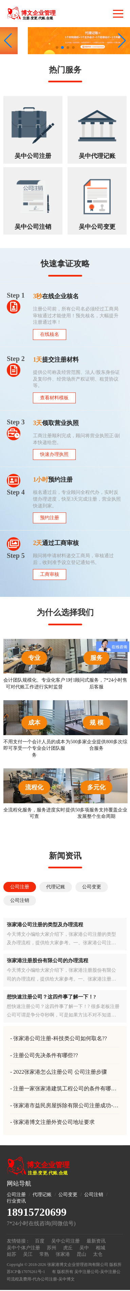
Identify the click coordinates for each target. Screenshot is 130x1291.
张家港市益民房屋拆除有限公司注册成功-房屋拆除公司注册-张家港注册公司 (64, 1106)
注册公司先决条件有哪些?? (45, 1055)
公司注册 (16, 1194)
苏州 (51, 1247)
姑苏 (11, 1254)
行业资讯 (16, 1201)
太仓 (98, 1254)
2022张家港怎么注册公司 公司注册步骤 (60, 1072)
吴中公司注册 (65, 1241)
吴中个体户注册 (23, 1247)
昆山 (81, 1254)
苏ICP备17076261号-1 (26, 1271)
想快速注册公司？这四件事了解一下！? (51, 997)
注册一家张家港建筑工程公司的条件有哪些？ (60, 1089)
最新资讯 (96, 1241)
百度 (39, 1241)
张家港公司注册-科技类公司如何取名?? (60, 1038)
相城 (100, 1247)
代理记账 (42, 1194)
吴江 (28, 1254)
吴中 (84, 1247)
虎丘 (68, 1247)
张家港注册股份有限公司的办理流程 (47, 960)
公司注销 (93, 1194)
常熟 (44, 1254)
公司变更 (67, 1194)
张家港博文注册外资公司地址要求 (54, 1122)
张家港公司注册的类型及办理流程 (45, 924)
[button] (122, 40)
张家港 (63, 1254)
